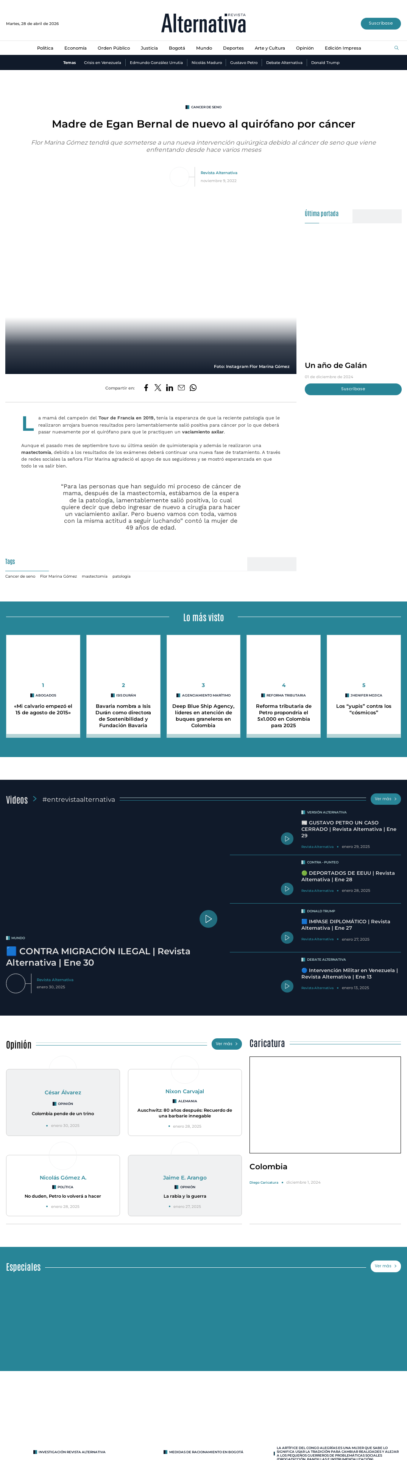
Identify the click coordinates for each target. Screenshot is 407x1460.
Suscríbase (381, 23)
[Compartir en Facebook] (146, 388)
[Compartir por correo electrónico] (181, 388)
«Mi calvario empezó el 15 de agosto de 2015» (43, 709)
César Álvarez (63, 1092)
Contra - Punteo (322, 862)
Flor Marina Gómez (58, 576)
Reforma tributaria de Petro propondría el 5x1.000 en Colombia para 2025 (284, 715)
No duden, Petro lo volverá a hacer (63, 1196)
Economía (75, 48)
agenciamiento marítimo (206, 695)
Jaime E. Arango (185, 1178)
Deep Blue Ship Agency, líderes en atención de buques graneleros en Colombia (203, 715)
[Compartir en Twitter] (157, 388)
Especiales (23, 1266)
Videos (17, 799)
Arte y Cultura (270, 48)
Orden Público (114, 48)
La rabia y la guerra (185, 1196)
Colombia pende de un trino (63, 1113)
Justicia (149, 48)
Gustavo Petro (243, 62)
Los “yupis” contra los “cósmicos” (363, 709)
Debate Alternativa (284, 62)
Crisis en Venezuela (102, 62)
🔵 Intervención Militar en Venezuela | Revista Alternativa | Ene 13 (349, 973)
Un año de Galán (336, 365)
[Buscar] (396, 48)
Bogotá (177, 48)
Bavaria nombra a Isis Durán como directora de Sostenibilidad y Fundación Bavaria (123, 715)
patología (121, 576)
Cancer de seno (206, 107)
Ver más (386, 799)
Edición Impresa (343, 48)
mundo (18, 938)
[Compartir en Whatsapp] (193, 388)
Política (45, 48)
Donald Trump (325, 62)
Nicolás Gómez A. (63, 1178)
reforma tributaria (286, 695)
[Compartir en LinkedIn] (169, 388)
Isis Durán (126, 695)
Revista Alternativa (219, 172)
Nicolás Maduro (207, 62)
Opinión (305, 48)
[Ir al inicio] (203, 24)
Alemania (187, 1101)
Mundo (204, 48)
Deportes (233, 48)
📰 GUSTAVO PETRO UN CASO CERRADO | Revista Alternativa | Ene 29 (348, 829)
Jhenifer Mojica (366, 695)
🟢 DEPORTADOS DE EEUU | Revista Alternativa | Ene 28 (348, 876)
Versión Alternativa (327, 812)
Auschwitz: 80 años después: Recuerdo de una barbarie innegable (184, 1113)
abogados (46, 695)
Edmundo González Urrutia (156, 62)
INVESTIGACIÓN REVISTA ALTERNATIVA (72, 1452)
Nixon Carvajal (184, 1091)
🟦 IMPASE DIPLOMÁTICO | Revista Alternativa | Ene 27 (345, 924)
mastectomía (95, 576)
